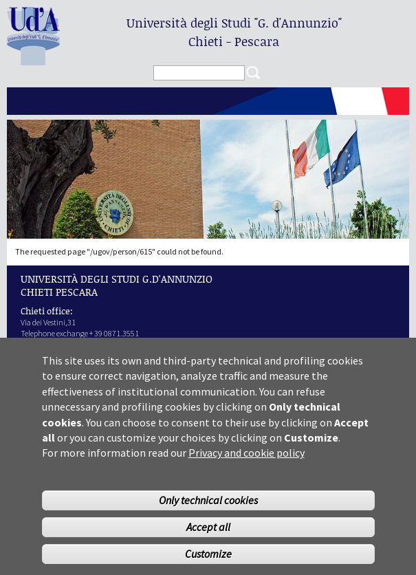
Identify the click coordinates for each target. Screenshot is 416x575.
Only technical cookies (208, 516)
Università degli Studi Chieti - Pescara (234, 32)
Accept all (208, 543)
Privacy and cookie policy (246, 468)
